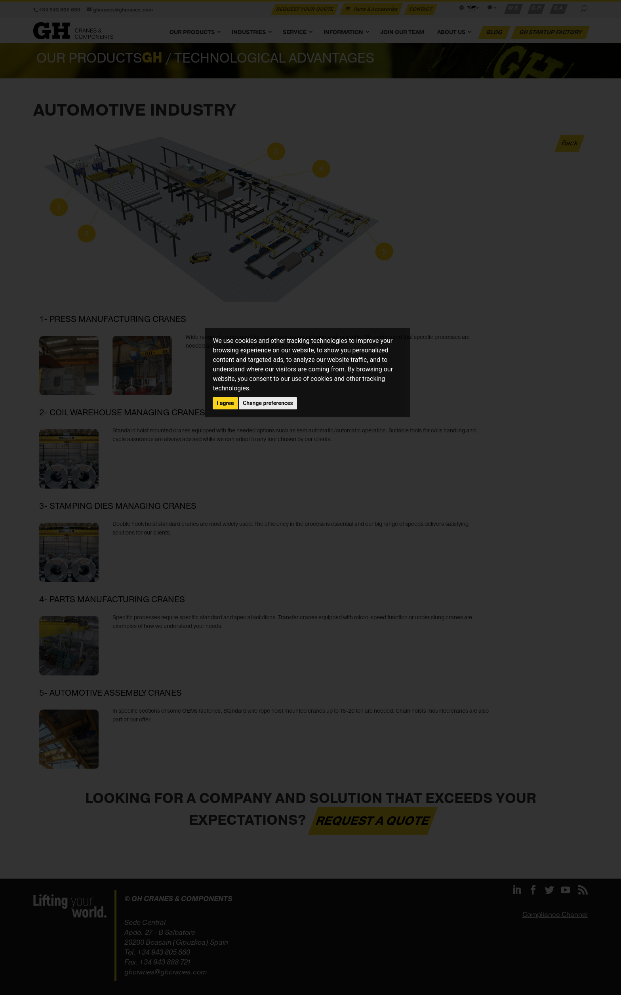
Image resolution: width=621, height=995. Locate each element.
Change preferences (268, 403)
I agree (225, 403)
